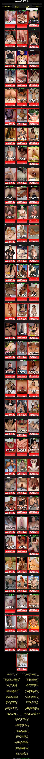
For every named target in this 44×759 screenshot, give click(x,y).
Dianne (31, 535)
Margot (20, 167)
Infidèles (37, 6)
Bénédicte (7, 224)
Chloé (9, 302)
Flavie (20, 224)
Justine (8, 379)
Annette (20, 10)
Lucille (8, 205)
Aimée (30, 224)
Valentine (20, 575)
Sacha (32, 205)
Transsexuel (27, 5)
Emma (9, 146)
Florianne (32, 516)
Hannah (20, 322)
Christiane (32, 50)
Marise (8, 264)
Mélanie (20, 302)
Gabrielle (32, 88)
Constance (32, 457)
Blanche (30, 29)
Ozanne (20, 29)
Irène (7, 283)
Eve (19, 88)
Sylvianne (32, 477)
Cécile (8, 496)
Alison (32, 379)
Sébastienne (20, 360)
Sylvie (32, 245)
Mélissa (8, 50)
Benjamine (21, 186)
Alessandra (32, 438)
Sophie (9, 167)
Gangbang (17, 5)
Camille (19, 50)
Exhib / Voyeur (7, 6)
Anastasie (19, 69)
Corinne (6, 322)
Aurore (8, 418)
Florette (18, 146)
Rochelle (20, 398)
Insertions (17, 7)
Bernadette (31, 107)
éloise (32, 186)
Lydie (9, 398)
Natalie (32, 167)
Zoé (20, 205)
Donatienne (9, 535)
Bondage (17, 3)
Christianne (32, 496)
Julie (20, 379)
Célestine (20, 341)
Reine (21, 614)
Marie (9, 516)
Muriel (7, 594)
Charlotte (32, 283)
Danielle (9, 88)
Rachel (7, 107)
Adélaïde (20, 477)
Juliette (30, 264)
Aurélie (21, 107)
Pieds (27, 7)
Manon (31, 614)
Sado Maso (27, 3)
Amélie (9, 438)
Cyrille (31, 146)
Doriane (30, 418)
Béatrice (18, 653)
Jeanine (7, 10)
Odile (31, 341)
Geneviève (32, 10)
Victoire (32, 127)
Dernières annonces (7, 3)
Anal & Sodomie (37, 3)
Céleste (19, 555)
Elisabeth (6, 614)
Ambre (9, 360)
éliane (32, 302)
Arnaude (31, 69)
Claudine (18, 264)
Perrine (32, 360)
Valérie (10, 245)
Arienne (18, 418)
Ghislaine (21, 127)
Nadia (7, 29)
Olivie (9, 127)
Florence (6, 69)
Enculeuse (27, 6)
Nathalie (21, 496)
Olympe (32, 398)
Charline (9, 555)
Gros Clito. (17, 6)
